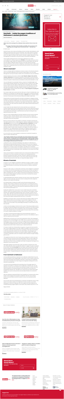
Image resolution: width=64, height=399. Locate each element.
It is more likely (15, 247)
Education (38, 9)
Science (20, 9)
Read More (4, 327)
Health (43, 9)
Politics (32, 9)
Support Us (55, 9)
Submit (58, 68)
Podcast (44, 379)
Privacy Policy (45, 383)
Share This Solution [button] (8, 37)
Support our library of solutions (48, 17)
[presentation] (51, 62)
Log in (60, 5)
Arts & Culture (6, 41)
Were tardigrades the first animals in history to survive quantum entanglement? (11, 345)
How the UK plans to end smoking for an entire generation (54, 94)
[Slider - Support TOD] (52, 48)
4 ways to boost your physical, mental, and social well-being (29, 320)
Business (26, 9)
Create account (55, 5)
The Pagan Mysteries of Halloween (25, 123)
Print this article (7, 294)
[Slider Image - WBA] (51, 48)
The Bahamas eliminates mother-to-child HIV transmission (52, 89)
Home (8, 9)
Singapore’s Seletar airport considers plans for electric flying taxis (31, 344)
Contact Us (45, 382)
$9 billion (23, 60)
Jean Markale (6, 123)
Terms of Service (46, 384)
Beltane (26, 94)
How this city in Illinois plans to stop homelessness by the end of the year (11, 320)
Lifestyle (49, 9)
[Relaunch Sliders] (53, 48)
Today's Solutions (46, 375)
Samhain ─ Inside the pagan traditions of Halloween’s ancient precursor (24, 11)
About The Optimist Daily (47, 380)
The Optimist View (10, 11)
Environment (14, 9)
